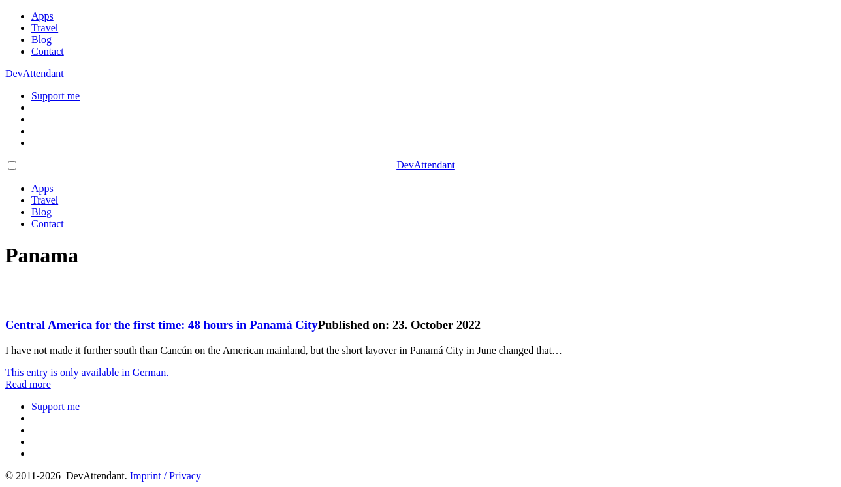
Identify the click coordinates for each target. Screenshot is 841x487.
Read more (28, 384)
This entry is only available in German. (86, 372)
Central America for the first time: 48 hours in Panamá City (161, 325)
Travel (44, 27)
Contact (47, 51)
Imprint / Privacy (165, 475)
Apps (42, 16)
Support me (55, 95)
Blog (41, 39)
